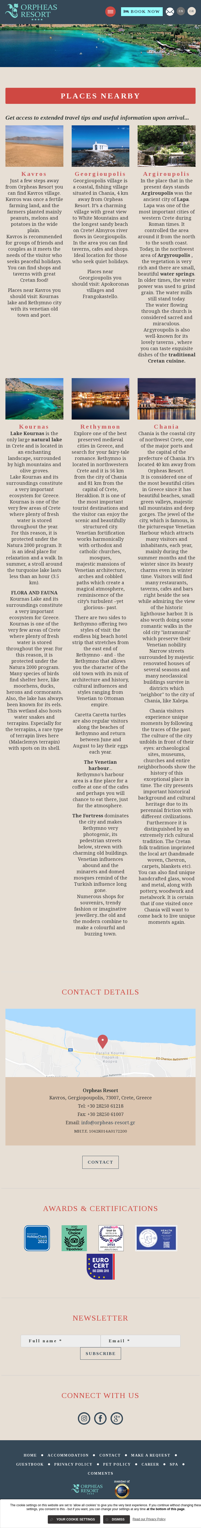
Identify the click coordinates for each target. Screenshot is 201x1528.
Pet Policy (117, 1464)
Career (150, 1464)
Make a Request (150, 1455)
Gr (191, 11)
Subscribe (101, 1353)
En (181, 11)
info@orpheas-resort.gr (108, 1122)
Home (30, 1455)
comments (101, 1473)
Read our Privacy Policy (149, 1519)
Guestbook (30, 1464)
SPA (174, 1464)
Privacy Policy (73, 1464)
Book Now (142, 11)
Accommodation (68, 1455)
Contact (100, 1162)
